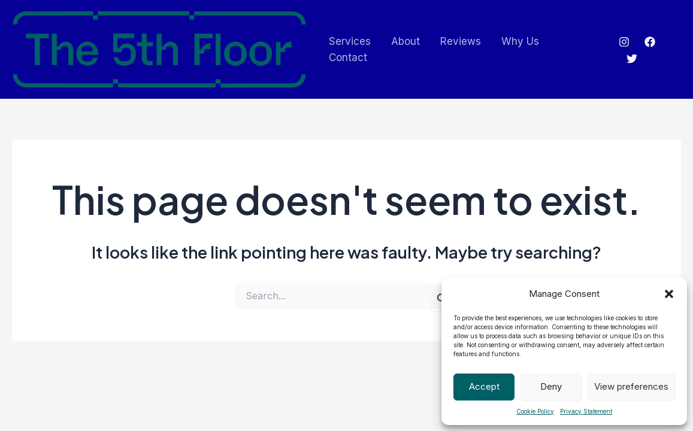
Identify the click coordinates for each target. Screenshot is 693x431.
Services (350, 41)
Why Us (520, 41)
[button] (669, 294)
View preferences (631, 386)
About (405, 41)
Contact (348, 57)
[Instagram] (624, 42)
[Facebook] (649, 42)
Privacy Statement (586, 411)
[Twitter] (632, 58)
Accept (484, 386)
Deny (551, 386)
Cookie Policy (535, 411)
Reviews (460, 41)
